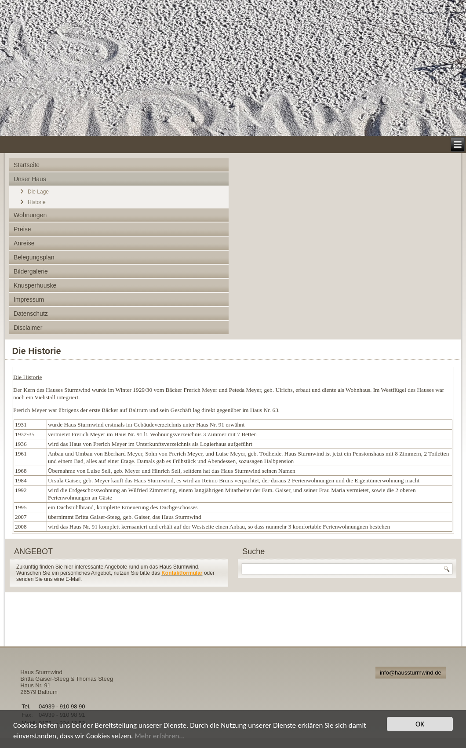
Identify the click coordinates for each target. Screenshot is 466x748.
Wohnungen (30, 215)
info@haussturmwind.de (410, 672)
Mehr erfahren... (160, 736)
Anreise (24, 243)
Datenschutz (31, 313)
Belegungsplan (34, 257)
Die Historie (36, 351)
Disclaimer (28, 327)
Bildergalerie (31, 271)
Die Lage (38, 192)
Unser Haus (30, 178)
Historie (37, 202)
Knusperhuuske (35, 285)
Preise (22, 229)
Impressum (29, 299)
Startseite (27, 164)
